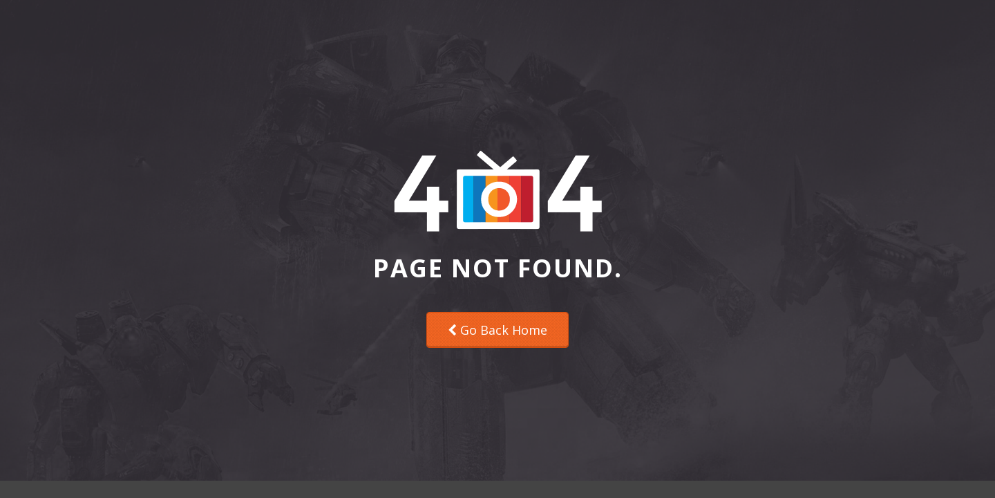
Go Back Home (497, 330)
